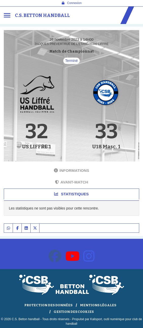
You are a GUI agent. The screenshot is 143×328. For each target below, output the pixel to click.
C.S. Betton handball (42, 15)
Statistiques (71, 194)
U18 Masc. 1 (106, 147)
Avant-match (71, 182)
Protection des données (48, 305)
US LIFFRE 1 (36, 147)
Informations (71, 170)
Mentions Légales (98, 305)
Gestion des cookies (74, 312)
